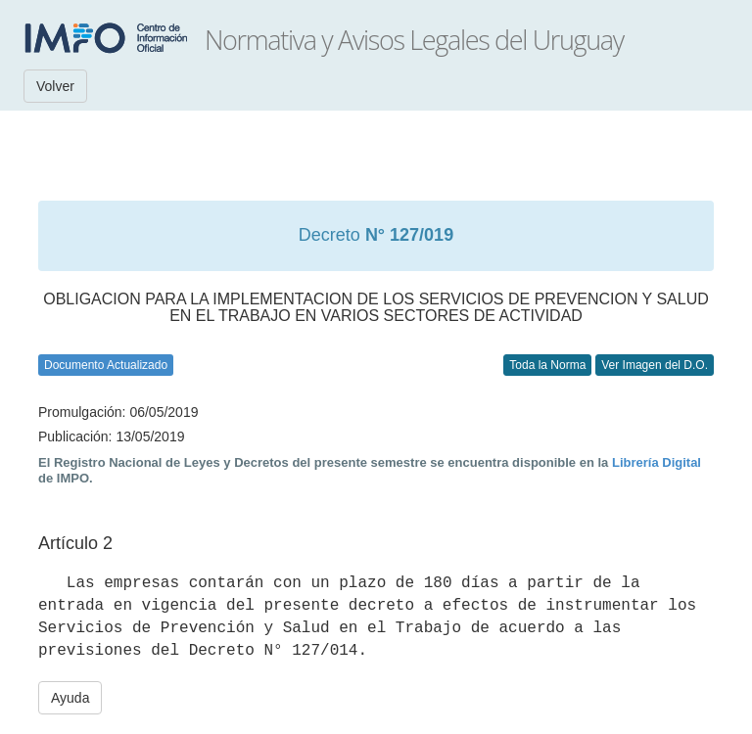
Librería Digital (656, 462)
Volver (55, 86)
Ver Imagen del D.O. (654, 365)
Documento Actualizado (105, 365)
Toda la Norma (547, 365)
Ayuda (70, 698)
